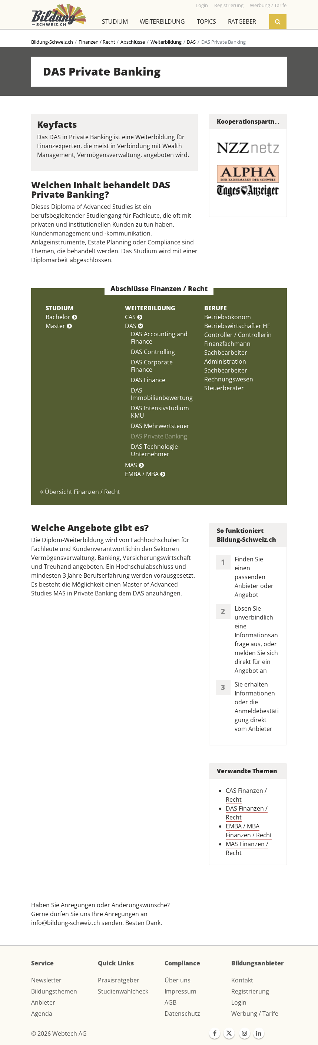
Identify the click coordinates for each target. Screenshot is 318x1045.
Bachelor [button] (61, 317)
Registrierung (250, 991)
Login (238, 1002)
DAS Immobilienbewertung (162, 394)
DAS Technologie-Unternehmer (155, 450)
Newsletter (46, 980)
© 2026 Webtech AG (59, 1033)
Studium (115, 21)
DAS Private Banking (159, 436)
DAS (191, 42)
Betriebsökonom (227, 317)
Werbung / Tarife (254, 1013)
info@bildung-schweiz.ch (65, 923)
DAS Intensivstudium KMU (160, 412)
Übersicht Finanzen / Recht (80, 492)
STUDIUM (59, 308)
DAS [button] (134, 326)
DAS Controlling (153, 352)
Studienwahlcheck (123, 991)
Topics (206, 21)
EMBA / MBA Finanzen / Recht (249, 830)
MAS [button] (134, 465)
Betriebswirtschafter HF (237, 326)
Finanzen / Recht (97, 42)
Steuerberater (224, 388)
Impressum (180, 991)
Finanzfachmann (227, 344)
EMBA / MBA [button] (145, 474)
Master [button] (59, 326)
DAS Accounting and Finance (159, 337)
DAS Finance (148, 380)
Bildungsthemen (54, 991)
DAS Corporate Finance (152, 366)
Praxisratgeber (118, 980)
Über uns (178, 980)
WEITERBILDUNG (150, 308)
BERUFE (215, 308)
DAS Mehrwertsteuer (160, 426)
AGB (170, 1002)
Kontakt (242, 980)
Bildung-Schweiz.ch (52, 42)
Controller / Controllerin (238, 335)
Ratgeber (242, 21)
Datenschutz (182, 1013)
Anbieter (43, 1002)
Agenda (41, 1013)
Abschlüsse (132, 42)
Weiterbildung (162, 21)
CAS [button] (133, 317)
